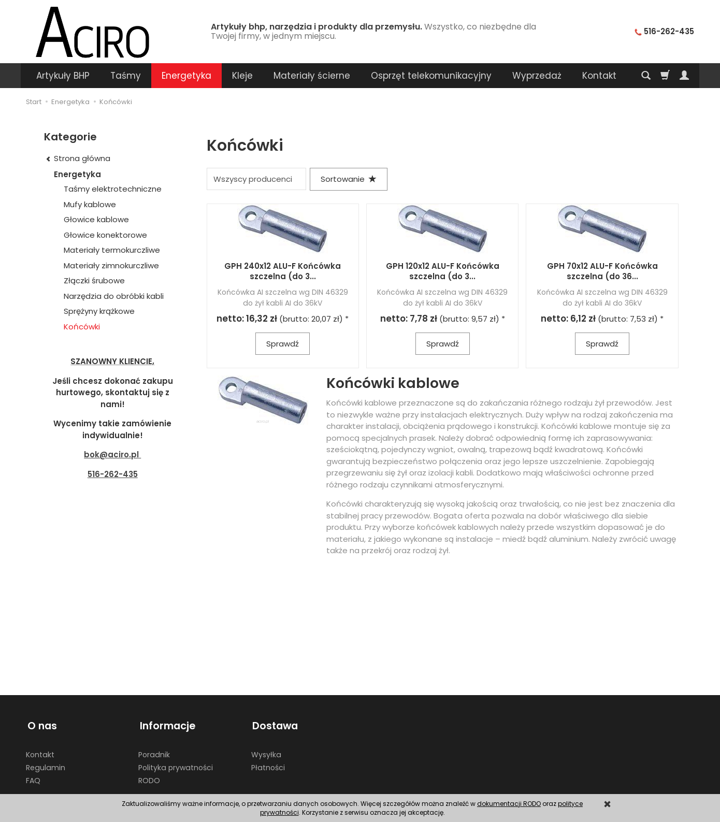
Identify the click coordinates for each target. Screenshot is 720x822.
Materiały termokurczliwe (112, 249)
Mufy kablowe (90, 204)
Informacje (166, 723)
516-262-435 (113, 474)
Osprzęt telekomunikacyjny (431, 75)
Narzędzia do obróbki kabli (114, 296)
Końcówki (82, 326)
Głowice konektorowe (105, 234)
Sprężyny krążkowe (99, 311)
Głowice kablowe (96, 219)
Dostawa (274, 723)
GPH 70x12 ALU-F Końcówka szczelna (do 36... (602, 271)
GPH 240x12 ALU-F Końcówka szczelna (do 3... (282, 271)
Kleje (242, 75)
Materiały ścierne (311, 75)
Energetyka (186, 75)
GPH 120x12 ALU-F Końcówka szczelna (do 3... (442, 271)
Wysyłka (266, 751)
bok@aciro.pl (111, 454)
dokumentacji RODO (509, 803)
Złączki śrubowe (94, 280)
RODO (149, 777)
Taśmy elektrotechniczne (113, 188)
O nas (40, 723)
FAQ (33, 777)
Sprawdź (282, 343)
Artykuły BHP (63, 75)
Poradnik (154, 751)
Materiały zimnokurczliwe (111, 265)
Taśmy (125, 75)
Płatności (268, 764)
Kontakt (40, 751)
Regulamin (45, 764)
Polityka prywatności (175, 764)
